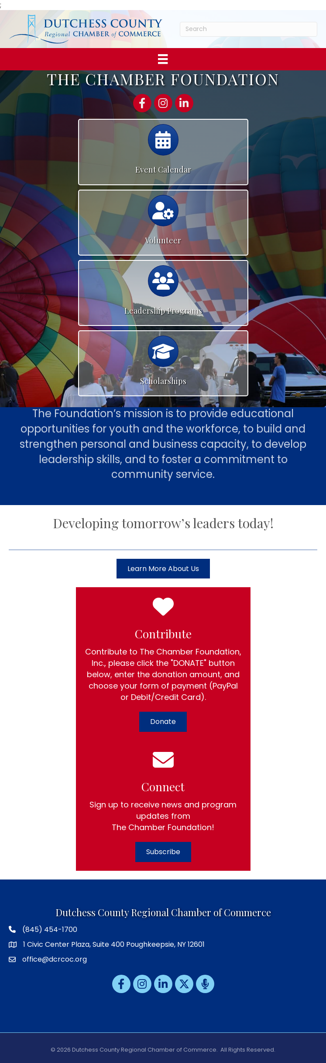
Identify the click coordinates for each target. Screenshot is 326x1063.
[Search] (248, 29)
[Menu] (163, 59)
